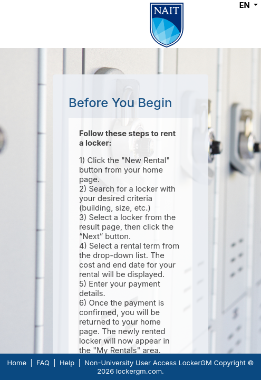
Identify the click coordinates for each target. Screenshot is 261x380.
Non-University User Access (130, 362)
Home (16, 362)
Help (67, 362)
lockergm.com (139, 371)
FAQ (43, 362)
